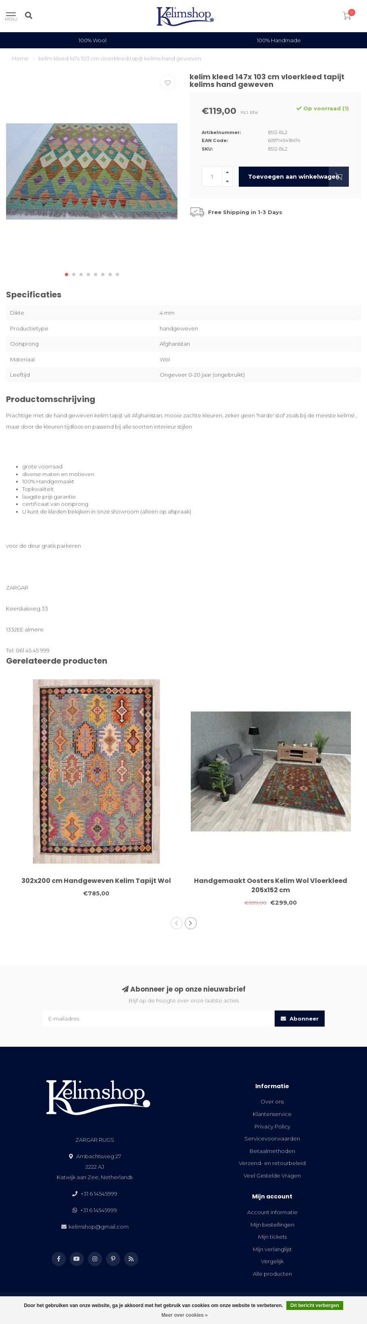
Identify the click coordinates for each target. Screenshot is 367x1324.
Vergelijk (272, 1261)
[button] (66, 274)
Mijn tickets (272, 1236)
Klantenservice (272, 1114)
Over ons (272, 1101)
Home (20, 58)
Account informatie (272, 1212)
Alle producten (272, 1273)
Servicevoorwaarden (272, 1138)
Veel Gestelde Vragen (272, 1175)
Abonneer (300, 1018)
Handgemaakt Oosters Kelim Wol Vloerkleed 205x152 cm (270, 885)
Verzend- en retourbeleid (272, 1163)
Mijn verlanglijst (272, 1249)
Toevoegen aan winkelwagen (298, 177)
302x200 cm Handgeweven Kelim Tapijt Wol (96, 880)
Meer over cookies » (184, 1315)
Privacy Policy (272, 1126)
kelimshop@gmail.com (99, 1226)
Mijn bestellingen (272, 1224)
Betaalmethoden (272, 1151)
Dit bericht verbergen (314, 1305)
